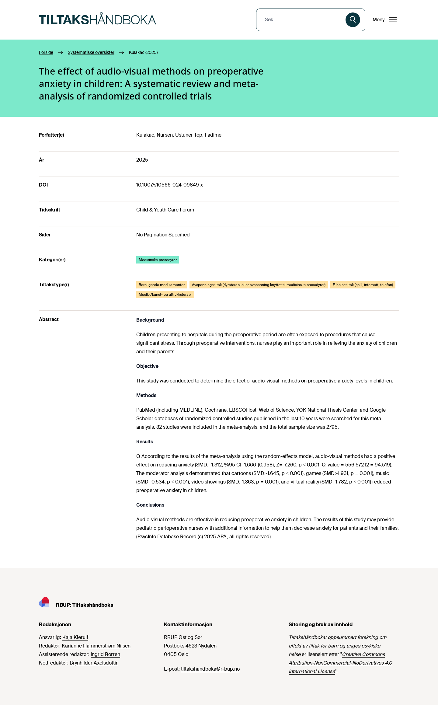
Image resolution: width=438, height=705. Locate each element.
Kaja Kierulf (75, 637)
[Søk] (353, 19)
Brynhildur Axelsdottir (94, 663)
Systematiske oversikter (91, 52)
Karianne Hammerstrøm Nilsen (96, 646)
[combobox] (301, 20)
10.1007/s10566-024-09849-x (169, 185)
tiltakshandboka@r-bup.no (210, 669)
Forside (46, 52)
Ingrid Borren (105, 654)
